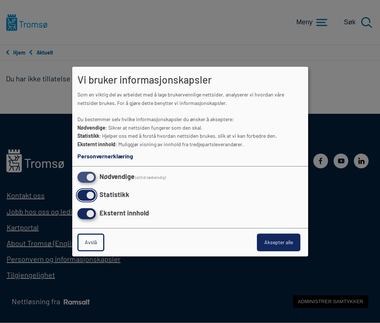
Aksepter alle (278, 242)
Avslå (91, 242)
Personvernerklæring (105, 155)
